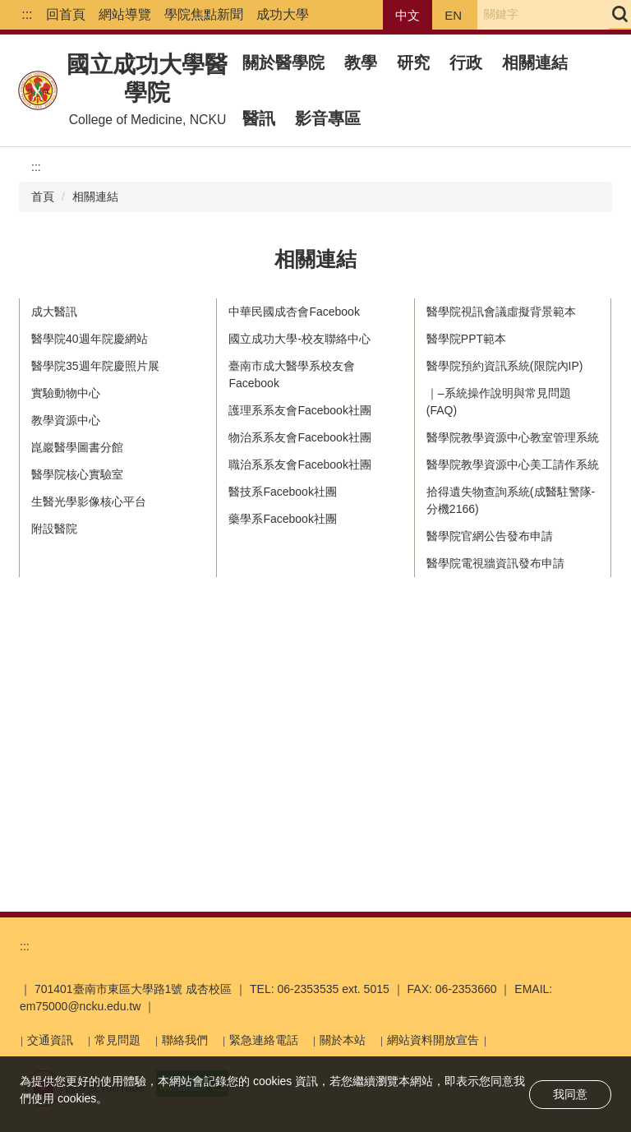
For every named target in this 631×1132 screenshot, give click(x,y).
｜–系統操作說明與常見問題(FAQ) (498, 401)
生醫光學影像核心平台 (88, 501)
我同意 (570, 1094)
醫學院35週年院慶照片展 (95, 365)
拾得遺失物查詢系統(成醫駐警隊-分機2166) (510, 500)
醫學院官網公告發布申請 (489, 536)
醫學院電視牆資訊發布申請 (495, 563)
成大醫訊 (54, 311)
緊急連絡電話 (263, 1040)
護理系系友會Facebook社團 (299, 410)
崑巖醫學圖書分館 (77, 447)
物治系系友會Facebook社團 (299, 437)
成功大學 (282, 14)
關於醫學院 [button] (283, 62)
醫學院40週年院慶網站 (89, 338)
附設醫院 (54, 528)
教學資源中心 (65, 420)
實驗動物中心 (65, 393)
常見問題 (117, 1040)
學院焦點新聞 (203, 14)
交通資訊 (50, 1040)
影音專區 (328, 118)
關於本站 (343, 1040)
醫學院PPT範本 (466, 338)
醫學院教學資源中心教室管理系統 (512, 437)
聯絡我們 (185, 1040)
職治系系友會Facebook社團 (299, 464)
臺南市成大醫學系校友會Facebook (291, 374)
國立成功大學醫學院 (147, 78)
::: (26, 14)
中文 (407, 15)
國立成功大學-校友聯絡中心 (299, 338)
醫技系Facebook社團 (282, 491)
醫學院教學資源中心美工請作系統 (512, 464)
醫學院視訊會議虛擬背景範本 (501, 311)
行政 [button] (465, 62)
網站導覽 (125, 14)
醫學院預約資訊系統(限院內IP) (504, 365)
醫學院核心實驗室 (77, 474)
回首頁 (65, 14)
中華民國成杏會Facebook (293, 311)
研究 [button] (413, 62)
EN (453, 15)
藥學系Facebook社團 (282, 518)
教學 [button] (360, 62)
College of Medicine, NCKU (148, 120)
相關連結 (535, 62)
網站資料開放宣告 (433, 1040)
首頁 (42, 196)
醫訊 (258, 118)
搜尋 (619, 14)
